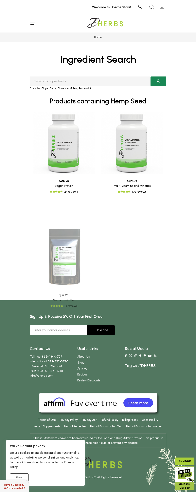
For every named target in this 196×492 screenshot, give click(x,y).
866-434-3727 (52, 356)
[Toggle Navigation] (32, 23)
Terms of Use (47, 420)
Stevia (53, 88)
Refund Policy (109, 420)
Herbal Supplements (47, 426)
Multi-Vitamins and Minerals (132, 186)
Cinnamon (63, 88)
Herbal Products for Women (144, 426)
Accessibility (150, 420)
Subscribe (101, 330)
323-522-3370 (58, 361)
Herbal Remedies (75, 426)
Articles (82, 368)
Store (80, 362)
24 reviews (71, 191)
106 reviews (139, 191)
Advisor (184, 461)
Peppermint (85, 88)
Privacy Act (89, 420)
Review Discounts (88, 380)
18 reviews (71, 341)
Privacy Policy (69, 420)
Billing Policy (130, 420)
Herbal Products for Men (106, 426)
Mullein (73, 88)
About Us (83, 356)
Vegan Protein (64, 186)
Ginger (45, 88)
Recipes (82, 374)
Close (19, 477)
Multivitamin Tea (64, 336)
